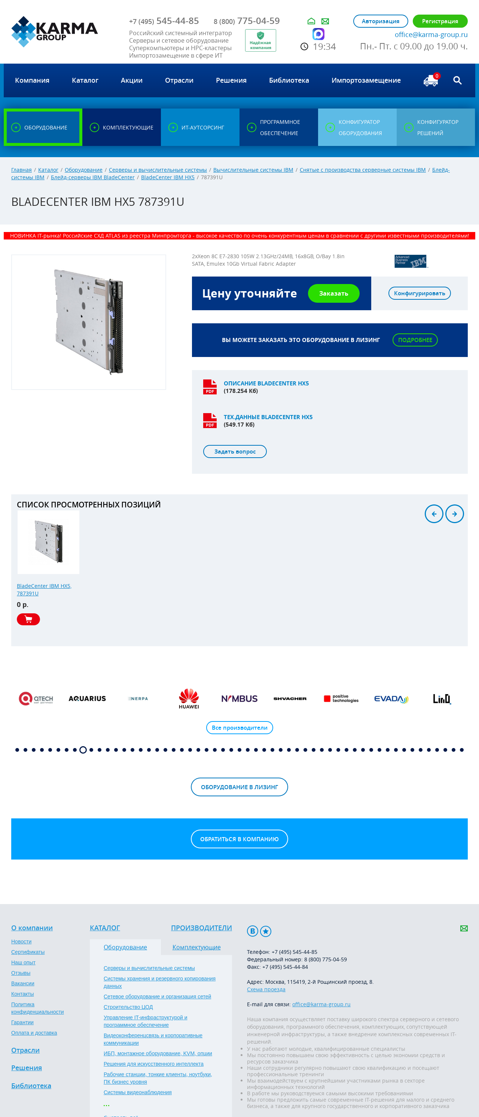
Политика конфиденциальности (37, 1008)
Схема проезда (266, 989)
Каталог (48, 169)
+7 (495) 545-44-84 (285, 966)
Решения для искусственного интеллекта (154, 1064)
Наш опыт (23, 962)
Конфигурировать (419, 293)
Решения (26, 1068)
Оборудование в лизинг (239, 787)
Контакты (22, 994)
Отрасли (25, 1050)
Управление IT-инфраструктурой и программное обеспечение (145, 1021)
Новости (21, 941)
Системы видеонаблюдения (138, 1092)
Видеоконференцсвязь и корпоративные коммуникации (153, 1039)
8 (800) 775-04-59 (325, 959)
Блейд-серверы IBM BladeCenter (93, 177)
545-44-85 (164, 20)
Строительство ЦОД (128, 1007)
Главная (21, 169)
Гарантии (22, 1022)
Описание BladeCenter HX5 (266, 383)
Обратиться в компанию (239, 839)
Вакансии (22, 983)
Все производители (240, 728)
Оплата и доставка (34, 1033)
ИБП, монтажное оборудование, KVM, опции (158, 1053)
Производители (201, 928)
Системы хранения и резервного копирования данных (160, 982)
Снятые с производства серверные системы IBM (363, 169)
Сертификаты (28, 952)
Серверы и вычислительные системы (158, 169)
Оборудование (84, 169)
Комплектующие (197, 947)
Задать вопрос (235, 451)
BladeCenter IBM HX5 (168, 177)
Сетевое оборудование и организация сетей (157, 996)
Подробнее (415, 340)
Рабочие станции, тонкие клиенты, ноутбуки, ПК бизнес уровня (158, 1078)
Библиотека (31, 1086)
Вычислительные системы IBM (253, 169)
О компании (32, 928)
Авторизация (381, 21)
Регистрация (440, 21)
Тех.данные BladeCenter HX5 (268, 417)
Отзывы (20, 973)
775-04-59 (247, 20)
